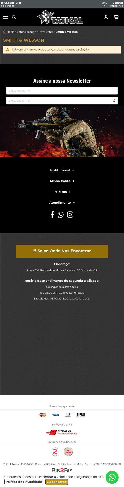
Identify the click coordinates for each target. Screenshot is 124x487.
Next (120, 4)
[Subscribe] (114, 100)
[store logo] (60, 17)
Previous (4, 4)
